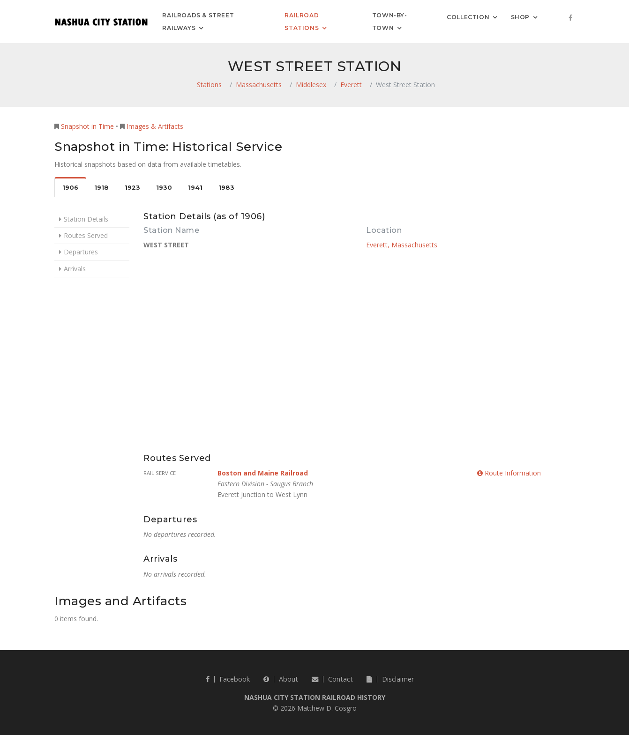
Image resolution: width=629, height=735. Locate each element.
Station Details (86, 219)
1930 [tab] (164, 187)
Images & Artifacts (155, 126)
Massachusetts (259, 84)
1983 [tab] (226, 187)
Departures (81, 251)
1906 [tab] (70, 187)
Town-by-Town (389, 21)
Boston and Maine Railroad (262, 472)
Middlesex (311, 84)
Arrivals (75, 268)
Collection (468, 16)
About (280, 679)
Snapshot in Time (87, 126)
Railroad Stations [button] (302, 21)
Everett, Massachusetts (401, 244)
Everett (351, 84)
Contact (332, 679)
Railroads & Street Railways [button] (198, 21)
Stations (209, 84)
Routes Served (86, 235)
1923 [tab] (132, 187)
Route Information (509, 472)
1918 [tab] (101, 187)
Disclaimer (390, 679)
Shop (520, 16)
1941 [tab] (195, 187)
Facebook (228, 679)
